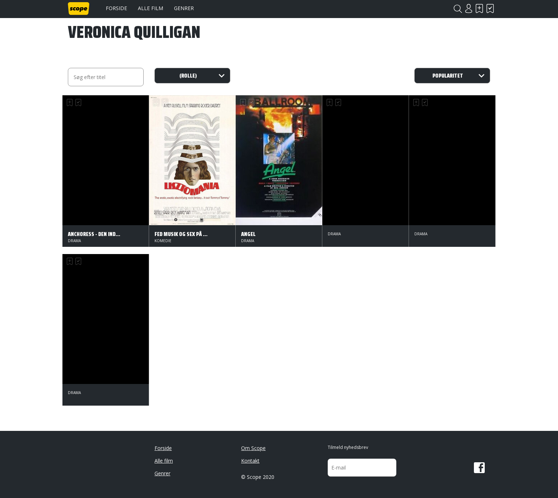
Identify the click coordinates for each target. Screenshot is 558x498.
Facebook (479, 467)
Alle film (150, 8)
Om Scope (253, 448)
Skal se (479, 8)
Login (468, 8)
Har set (490, 8)
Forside (116, 8)
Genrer (184, 8)
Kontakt (250, 460)
